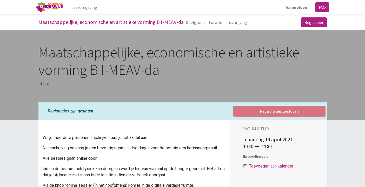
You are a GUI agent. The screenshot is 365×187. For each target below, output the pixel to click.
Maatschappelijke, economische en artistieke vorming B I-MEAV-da (111, 22)
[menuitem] (87, 7)
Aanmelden (294, 7)
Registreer (313, 22)
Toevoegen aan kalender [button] (271, 166)
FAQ (319, 7)
